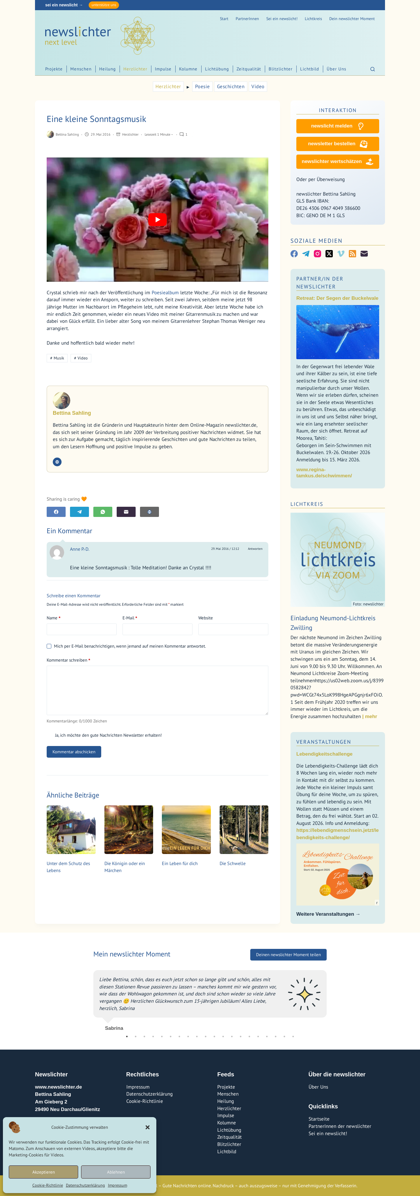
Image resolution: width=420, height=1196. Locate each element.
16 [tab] (258, 1036)
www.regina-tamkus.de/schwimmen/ (324, 472)
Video (258, 86)
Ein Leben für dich (180, 863)
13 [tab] (232, 1036)
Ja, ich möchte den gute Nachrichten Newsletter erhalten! (104, 735)
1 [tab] (127, 1036)
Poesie (202, 86)
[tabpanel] (210, 998)
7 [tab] (179, 1036)
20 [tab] (293, 1036)
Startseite (319, 1119)
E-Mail (130, 618)
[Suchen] (372, 69)
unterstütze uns (104, 4)
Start (224, 18)
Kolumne (188, 69)
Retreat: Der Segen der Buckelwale (337, 298)
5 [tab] (162, 1036)
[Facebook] (56, 512)
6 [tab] (171, 1036)
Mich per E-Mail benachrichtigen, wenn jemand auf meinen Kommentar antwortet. (126, 646)
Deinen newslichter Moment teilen (288, 954)
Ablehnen (116, 1172)
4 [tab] (153, 1036)
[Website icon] (57, 462)
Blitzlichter (281, 69)
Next (331, 998)
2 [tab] (136, 1036)
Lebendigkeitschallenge (324, 754)
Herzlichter (135, 69)
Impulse (163, 69)
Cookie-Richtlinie (47, 1185)
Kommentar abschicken (73, 751)
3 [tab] (144, 1036)
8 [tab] (188, 1036)
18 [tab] (276, 1036)
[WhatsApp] (102, 512)
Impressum (117, 1185)
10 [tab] (206, 1036)
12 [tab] (223, 1036)
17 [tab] (267, 1036)
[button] (147, 1127)
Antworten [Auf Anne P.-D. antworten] (255, 549)
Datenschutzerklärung (85, 1185)
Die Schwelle (233, 863)
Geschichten (231, 86)
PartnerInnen (247, 18)
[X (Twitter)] (329, 253)
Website (205, 618)
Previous (89, 998)
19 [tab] (284, 1036)
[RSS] (352, 253)
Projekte (54, 69)
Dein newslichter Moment (352, 18)
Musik (57, 358)
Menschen (81, 69)
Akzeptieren (43, 1172)
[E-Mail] (126, 512)
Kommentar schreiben (68, 660)
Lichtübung (217, 69)
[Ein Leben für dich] (186, 829)
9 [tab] (197, 1036)
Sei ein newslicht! (282, 18)
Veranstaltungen (323, 741)
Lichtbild (309, 69)
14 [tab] (241, 1036)
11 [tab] (214, 1036)
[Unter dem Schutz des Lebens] (71, 829)
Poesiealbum (165, 292)
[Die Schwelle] (244, 829)
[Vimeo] (340, 253)
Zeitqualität (249, 69)
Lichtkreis (313, 18)
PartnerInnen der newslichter (340, 1126)
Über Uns (336, 69)
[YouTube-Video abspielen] (157, 219)
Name (53, 618)
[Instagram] (317, 253)
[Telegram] (79, 512)
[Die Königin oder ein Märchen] (128, 829)
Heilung (107, 69)
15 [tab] (249, 1036)
